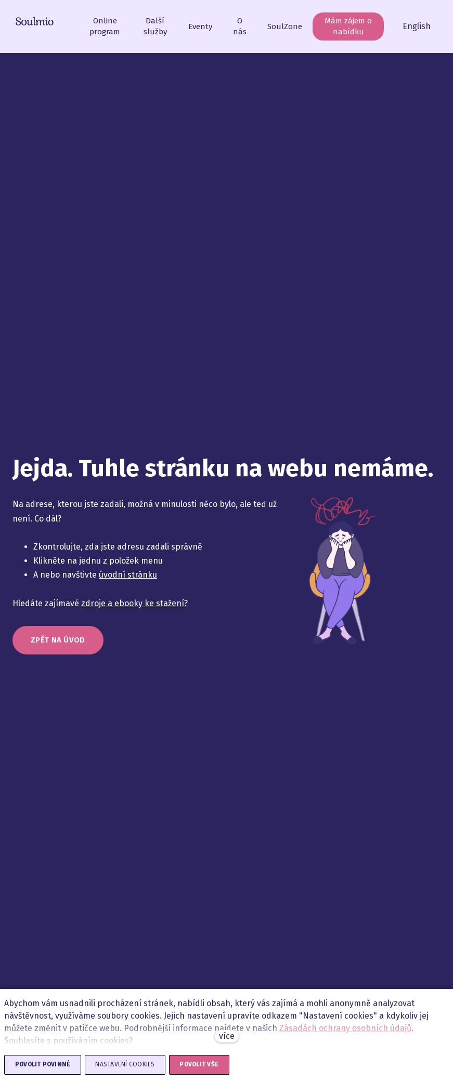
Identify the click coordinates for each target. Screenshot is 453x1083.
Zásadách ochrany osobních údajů (345, 1028)
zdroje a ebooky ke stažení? (134, 608)
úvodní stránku (128, 580)
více (227, 1036)
